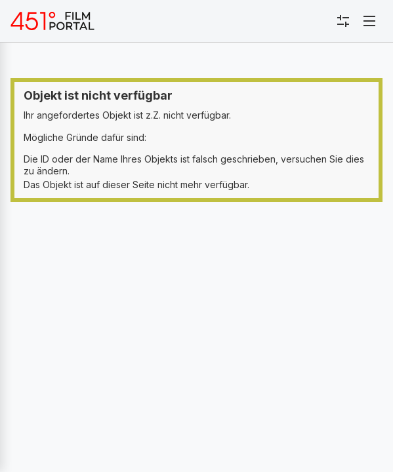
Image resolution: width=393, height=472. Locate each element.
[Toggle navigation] (369, 21)
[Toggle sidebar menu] (343, 21)
